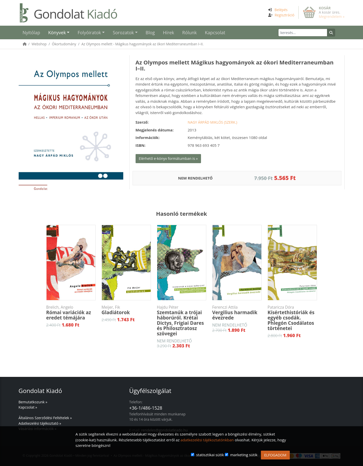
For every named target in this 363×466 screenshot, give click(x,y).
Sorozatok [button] (123, 32)
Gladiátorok (126, 310)
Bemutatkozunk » (33, 402)
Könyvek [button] (57, 32)
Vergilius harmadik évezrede (237, 313)
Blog (150, 32)
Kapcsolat (215, 32)
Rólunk (189, 32)
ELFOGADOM (275, 455)
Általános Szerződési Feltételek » (45, 417)
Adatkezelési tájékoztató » (40, 423)
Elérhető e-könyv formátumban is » (168, 158)
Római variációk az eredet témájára (71, 313)
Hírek (168, 32)
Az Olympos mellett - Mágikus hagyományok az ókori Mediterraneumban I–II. (143, 44)
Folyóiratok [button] (89, 32)
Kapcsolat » (28, 407)
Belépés (281, 9)
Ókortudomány (64, 44)
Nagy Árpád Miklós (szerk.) (212, 122)
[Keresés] (302, 33)
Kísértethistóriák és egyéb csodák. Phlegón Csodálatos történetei (292, 318)
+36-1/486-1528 (145, 408)
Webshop (39, 44)
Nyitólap (31, 32)
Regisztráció (285, 15)
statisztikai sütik (210, 454)
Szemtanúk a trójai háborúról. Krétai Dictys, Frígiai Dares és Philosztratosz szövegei (181, 321)
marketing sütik (243, 454)
